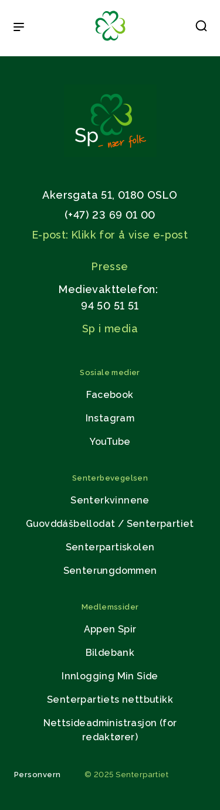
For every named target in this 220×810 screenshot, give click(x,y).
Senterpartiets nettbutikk (110, 699)
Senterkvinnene (110, 500)
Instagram (110, 418)
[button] (201, 28)
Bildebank (110, 652)
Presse (110, 266)
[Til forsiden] (110, 41)
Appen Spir (110, 629)
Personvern (37, 774)
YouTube (110, 441)
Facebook (109, 394)
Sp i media (110, 328)
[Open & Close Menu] (19, 28)
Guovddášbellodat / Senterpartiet (110, 523)
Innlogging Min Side (110, 676)
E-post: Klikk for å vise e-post (110, 235)
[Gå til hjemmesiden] (110, 154)
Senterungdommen (110, 570)
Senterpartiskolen (110, 547)
